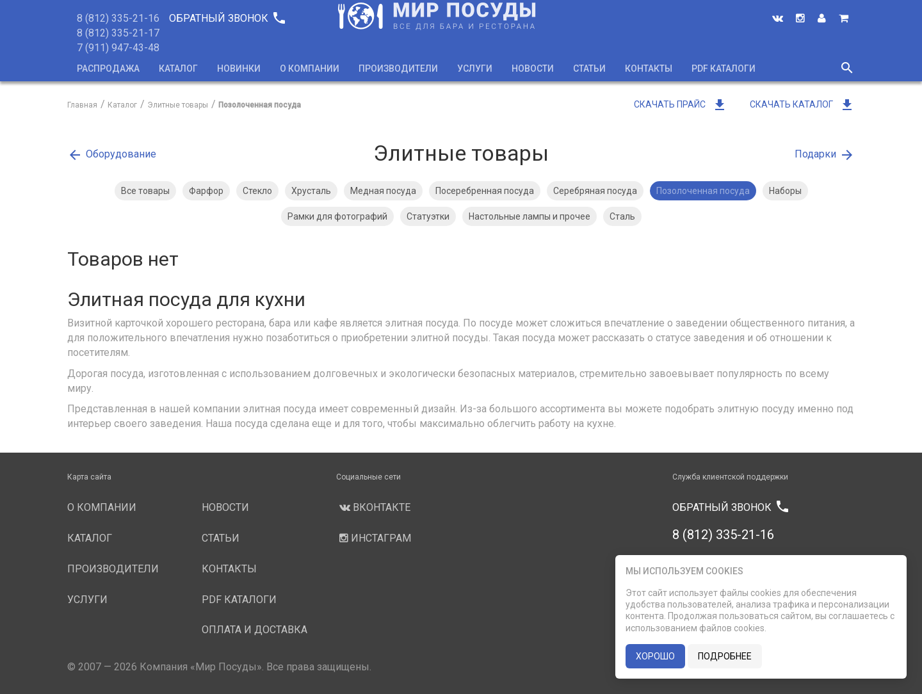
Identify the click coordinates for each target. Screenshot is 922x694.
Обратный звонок (226, 18)
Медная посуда (383, 191)
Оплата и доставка (254, 630)
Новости (533, 68)
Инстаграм (373, 538)
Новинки (239, 68)
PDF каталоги (723, 68)
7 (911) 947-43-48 (118, 48)
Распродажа (108, 68)
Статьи (589, 68)
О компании (309, 68)
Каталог (178, 68)
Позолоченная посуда (703, 191)
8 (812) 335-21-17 (118, 33)
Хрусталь (311, 191)
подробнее (725, 656)
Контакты (648, 68)
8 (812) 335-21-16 (118, 18)
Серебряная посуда (595, 191)
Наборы (785, 191)
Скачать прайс (680, 104)
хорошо (655, 656)
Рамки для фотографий (337, 216)
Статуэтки (428, 216)
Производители (398, 68)
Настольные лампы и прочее (529, 216)
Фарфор (206, 191)
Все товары (145, 191)
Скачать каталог (802, 104)
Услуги (474, 68)
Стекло (257, 191)
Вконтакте (373, 507)
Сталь (622, 216)
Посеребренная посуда (484, 191)
